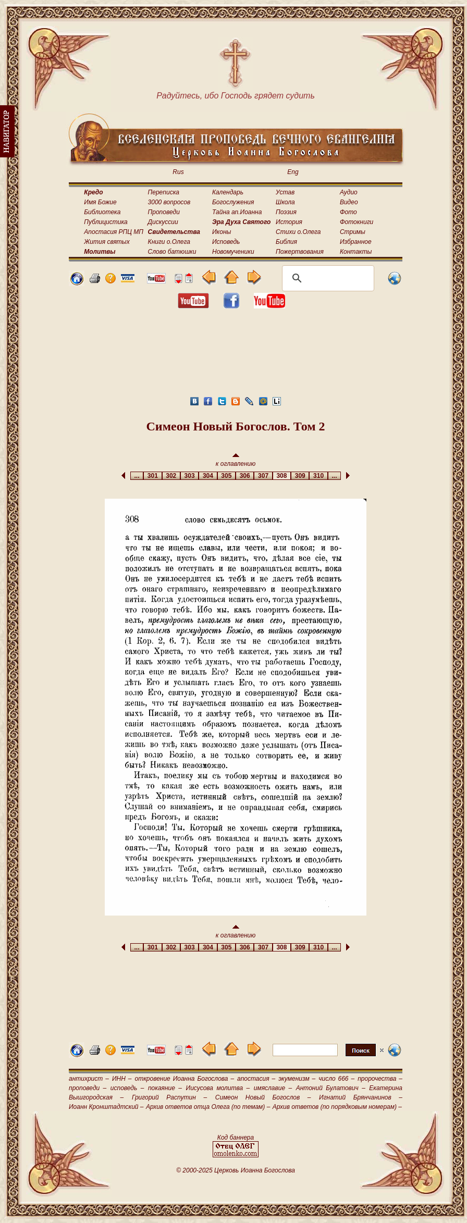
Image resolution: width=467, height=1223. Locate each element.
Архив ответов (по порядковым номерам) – (337, 1106)
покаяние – (165, 1088)
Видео (349, 202)
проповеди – (87, 1088)
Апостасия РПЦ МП (113, 232)
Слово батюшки (172, 251)
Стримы (352, 232)
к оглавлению (236, 460)
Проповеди (164, 212)
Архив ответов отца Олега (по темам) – (208, 1106)
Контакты (356, 251)
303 (189, 475)
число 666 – (336, 1078)
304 (207, 475)
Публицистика (105, 222)
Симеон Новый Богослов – (263, 1097)
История (289, 222)
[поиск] (326, 278)
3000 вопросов (169, 202)
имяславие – (273, 1088)
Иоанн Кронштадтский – (106, 1106)
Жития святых (106, 241)
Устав (285, 192)
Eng (292, 172)
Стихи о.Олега (298, 232)
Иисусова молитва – (218, 1088)
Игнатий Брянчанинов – (360, 1097)
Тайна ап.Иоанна (237, 212)
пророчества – (380, 1078)
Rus (178, 172)
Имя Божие (100, 202)
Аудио (349, 192)
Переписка (163, 192)
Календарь (227, 192)
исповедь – (127, 1088)
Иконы (221, 232)
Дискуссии (163, 222)
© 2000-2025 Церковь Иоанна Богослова (235, 1170)
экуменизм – (296, 1078)
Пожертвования (300, 251)
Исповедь (226, 241)
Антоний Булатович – (330, 1088)
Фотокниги (356, 222)
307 (263, 475)
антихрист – (89, 1078)
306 (244, 475)
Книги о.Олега (169, 241)
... (137, 475)
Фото (348, 212)
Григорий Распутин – (169, 1097)
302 (171, 475)
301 (152, 475)
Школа (285, 202)
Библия (286, 241)
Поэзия (286, 212)
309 (300, 475)
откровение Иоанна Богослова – (184, 1078)
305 (226, 475)
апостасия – (256, 1078)
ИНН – (122, 1078)
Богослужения (233, 202)
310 (318, 475)
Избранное (356, 241)
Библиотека (102, 212)
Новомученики (233, 251)
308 (281, 475)
